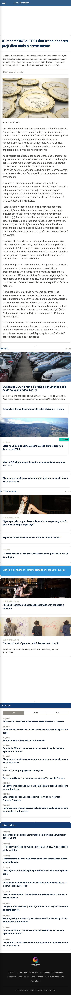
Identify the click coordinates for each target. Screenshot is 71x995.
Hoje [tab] (13, 713)
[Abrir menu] (4, 3)
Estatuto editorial (31, 972)
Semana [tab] (35, 713)
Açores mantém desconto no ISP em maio (24, 740)
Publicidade (45, 972)
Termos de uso (37, 977)
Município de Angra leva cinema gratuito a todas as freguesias (34, 570)
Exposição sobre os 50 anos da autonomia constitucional (31, 537)
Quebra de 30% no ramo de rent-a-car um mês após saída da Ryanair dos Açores (34, 388)
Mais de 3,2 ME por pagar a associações (23, 770)
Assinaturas (35, 981)
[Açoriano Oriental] (35, 966)
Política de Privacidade (54, 977)
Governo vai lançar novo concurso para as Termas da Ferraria (34, 778)
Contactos (11, 977)
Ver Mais (68, 349)
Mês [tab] (57, 713)
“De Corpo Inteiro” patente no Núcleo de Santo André (30, 643)
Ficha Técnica (23, 977)
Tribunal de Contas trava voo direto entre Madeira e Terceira (33, 409)
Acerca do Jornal (15, 972)
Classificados (57, 972)
